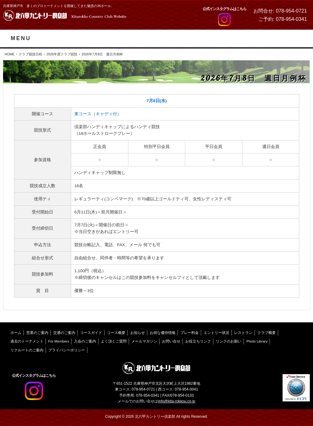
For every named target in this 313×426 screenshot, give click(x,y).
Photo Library (256, 341)
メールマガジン (144, 341)
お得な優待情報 (162, 333)
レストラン (243, 333)
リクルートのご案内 (26, 350)
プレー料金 (189, 333)
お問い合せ (171, 341)
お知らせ (137, 333)
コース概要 (116, 333)
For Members (58, 341)
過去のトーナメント (26, 341)
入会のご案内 (85, 341)
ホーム (15, 333)
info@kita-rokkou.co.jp (176, 401)
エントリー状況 (216, 333)
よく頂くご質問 (114, 341)
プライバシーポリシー (66, 350)
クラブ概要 (266, 333)
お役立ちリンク (198, 341)
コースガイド (91, 333)
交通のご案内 (64, 333)
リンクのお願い (228, 341)
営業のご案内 (37, 333)
